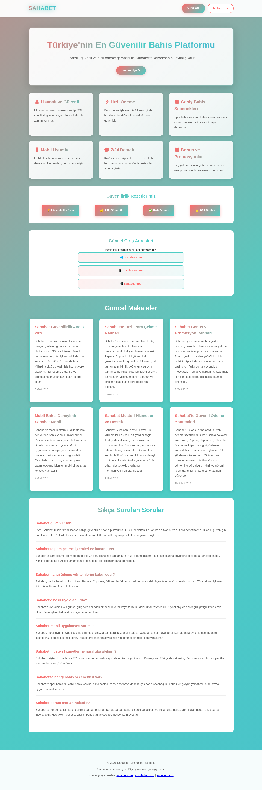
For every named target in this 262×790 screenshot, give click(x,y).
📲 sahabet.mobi (131, 283)
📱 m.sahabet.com (131, 270)
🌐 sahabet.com (131, 257)
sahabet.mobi (165, 775)
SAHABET (42, 8)
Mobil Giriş (220, 8)
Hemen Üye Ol (130, 70)
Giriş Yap (193, 7)
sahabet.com (125, 775)
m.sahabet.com (144, 775)
